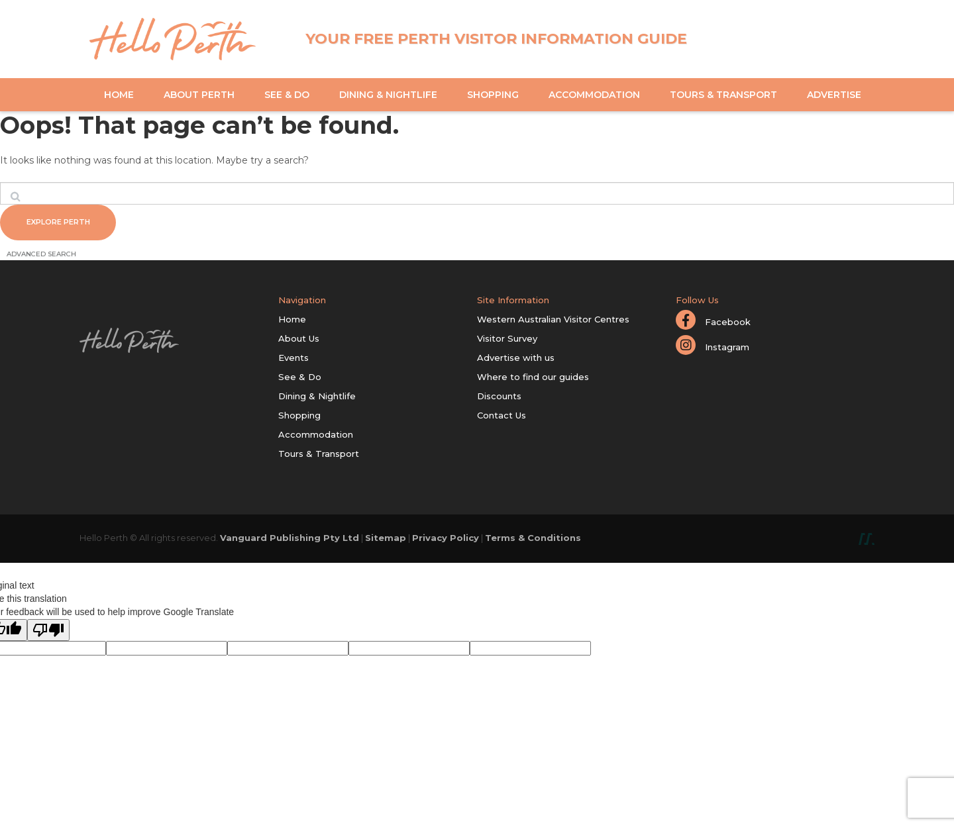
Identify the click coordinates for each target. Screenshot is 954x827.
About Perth (199, 95)
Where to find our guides (533, 378)
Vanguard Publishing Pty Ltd (289, 539)
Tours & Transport (723, 95)
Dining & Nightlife (388, 95)
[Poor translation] (48, 632)
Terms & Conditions (533, 539)
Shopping (493, 95)
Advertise (834, 95)
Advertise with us (516, 359)
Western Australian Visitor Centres (553, 321)
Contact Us (501, 417)
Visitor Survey (507, 340)
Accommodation (594, 95)
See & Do (286, 95)
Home (119, 95)
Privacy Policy (445, 539)
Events (293, 359)
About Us (298, 340)
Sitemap (385, 539)
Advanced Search (41, 256)
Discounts (499, 398)
